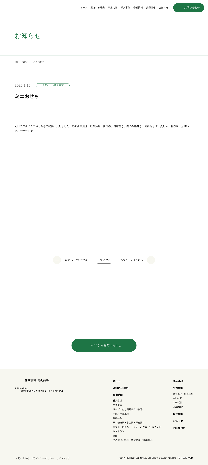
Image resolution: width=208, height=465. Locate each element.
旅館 (115, 435)
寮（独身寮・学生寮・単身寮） (129, 422)
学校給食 (117, 418)
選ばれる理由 (98, 7)
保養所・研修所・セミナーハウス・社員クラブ (137, 427)
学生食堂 (117, 405)
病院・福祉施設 (121, 413)
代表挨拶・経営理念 (183, 393)
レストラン (118, 431)
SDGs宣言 (178, 407)
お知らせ (163, 7)
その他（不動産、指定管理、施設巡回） (133, 440)
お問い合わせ (22, 458)
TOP (17, 62)
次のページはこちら (131, 260)
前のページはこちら (76, 260)
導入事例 (125, 7)
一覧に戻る (104, 260)
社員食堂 (117, 400)
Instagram (179, 428)
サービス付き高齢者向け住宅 (128, 409)
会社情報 (178, 388)
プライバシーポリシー (42, 458)
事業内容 (118, 395)
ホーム (83, 7)
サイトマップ (63, 458)
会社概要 (177, 398)
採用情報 (151, 7)
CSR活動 (177, 402)
